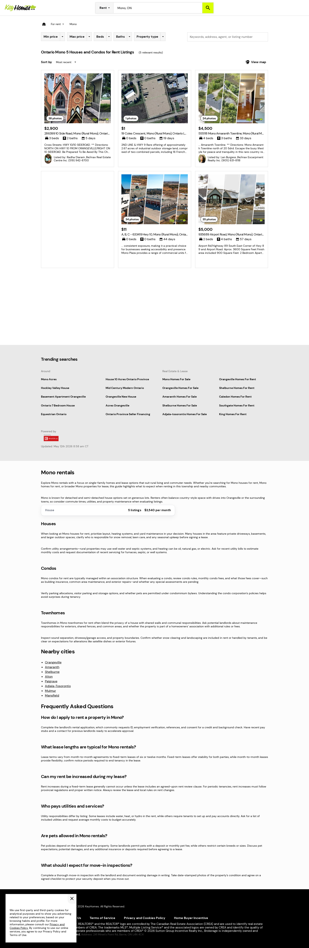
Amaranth (52, 667)
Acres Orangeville (117, 405)
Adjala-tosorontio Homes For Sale (184, 414)
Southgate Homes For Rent (236, 405)
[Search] (208, 7)
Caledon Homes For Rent (235, 396)
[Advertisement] (77, 202)
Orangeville (53, 662)
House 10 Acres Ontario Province (127, 379)
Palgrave (51, 681)
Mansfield (52, 695)
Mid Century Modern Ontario (125, 388)
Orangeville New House (121, 396)
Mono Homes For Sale (176, 379)
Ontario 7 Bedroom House (58, 405)
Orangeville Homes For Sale (180, 388)
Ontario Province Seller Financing (128, 414)
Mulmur (50, 691)
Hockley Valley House (55, 388)
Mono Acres (49, 379)
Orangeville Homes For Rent (237, 379)
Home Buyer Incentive (191, 918)
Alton (49, 676)
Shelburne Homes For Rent (236, 388)
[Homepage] (20, 7)
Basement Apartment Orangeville (63, 396)
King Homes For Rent (233, 414)
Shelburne (52, 672)
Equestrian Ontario (53, 414)
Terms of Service (102, 918)
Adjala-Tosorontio (58, 686)
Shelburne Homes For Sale (179, 405)
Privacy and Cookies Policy (144, 918)
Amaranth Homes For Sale (179, 396)
